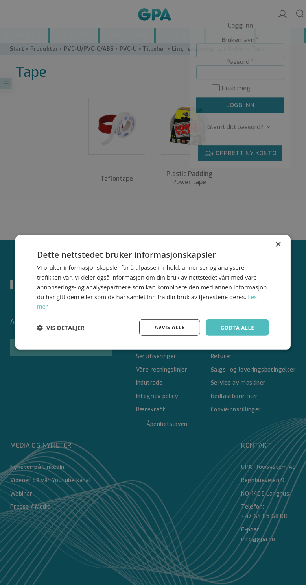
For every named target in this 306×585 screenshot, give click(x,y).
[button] (61, 327)
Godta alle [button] (236, 327)
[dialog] (153, 292)
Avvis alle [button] (167, 327)
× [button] (278, 244)
